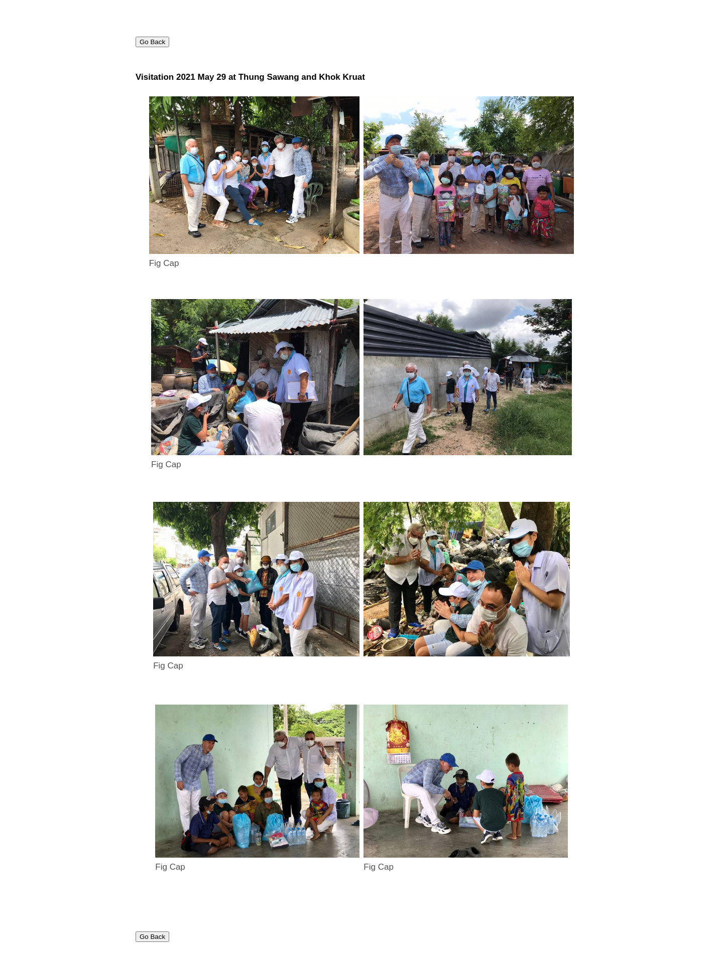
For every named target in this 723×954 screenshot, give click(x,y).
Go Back (152, 42)
